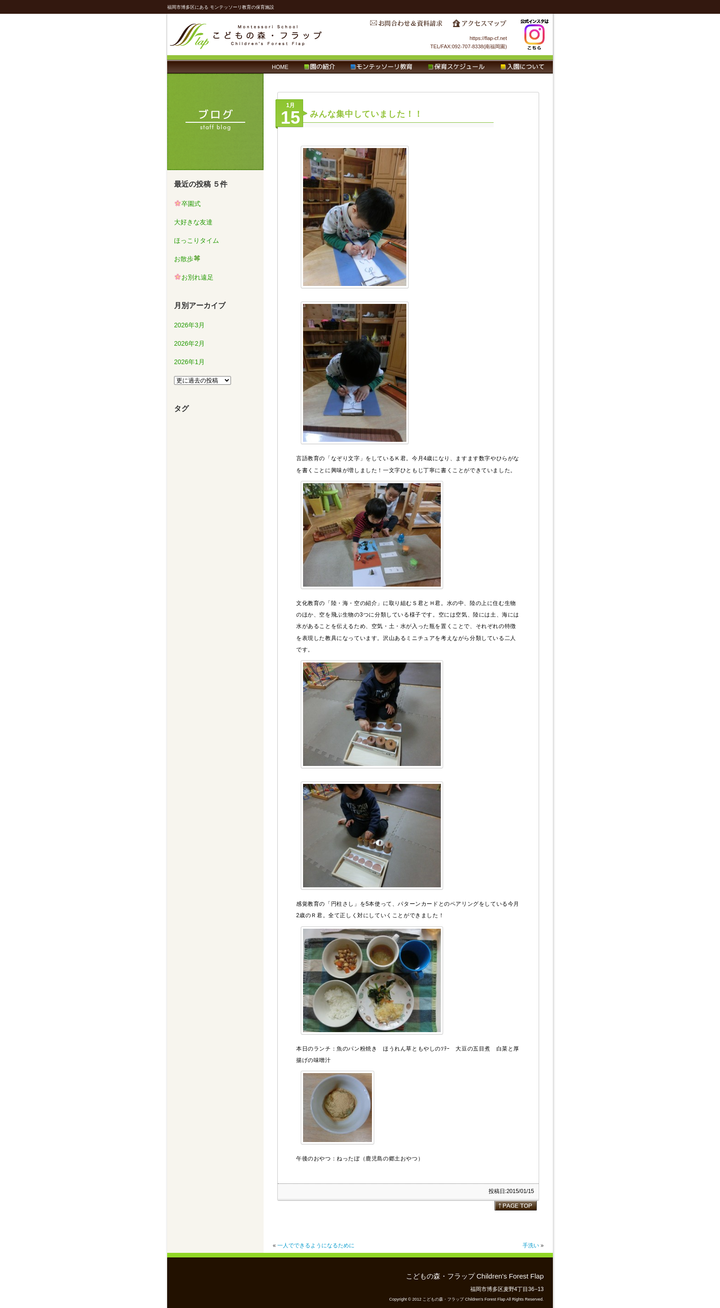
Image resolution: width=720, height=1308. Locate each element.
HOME (280, 67)
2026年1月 (189, 362)
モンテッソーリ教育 (381, 67)
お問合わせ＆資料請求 (406, 25)
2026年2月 (189, 343)
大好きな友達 (193, 222)
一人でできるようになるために (315, 1245)
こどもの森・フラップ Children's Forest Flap (246, 34)
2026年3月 (189, 325)
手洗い (531, 1245)
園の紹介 (319, 67)
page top (516, 1205)
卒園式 (187, 203)
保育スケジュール (456, 67)
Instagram (534, 34)
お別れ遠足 (194, 277)
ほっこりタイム (196, 240)
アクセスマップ (479, 25)
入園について (522, 67)
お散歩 (187, 259)
